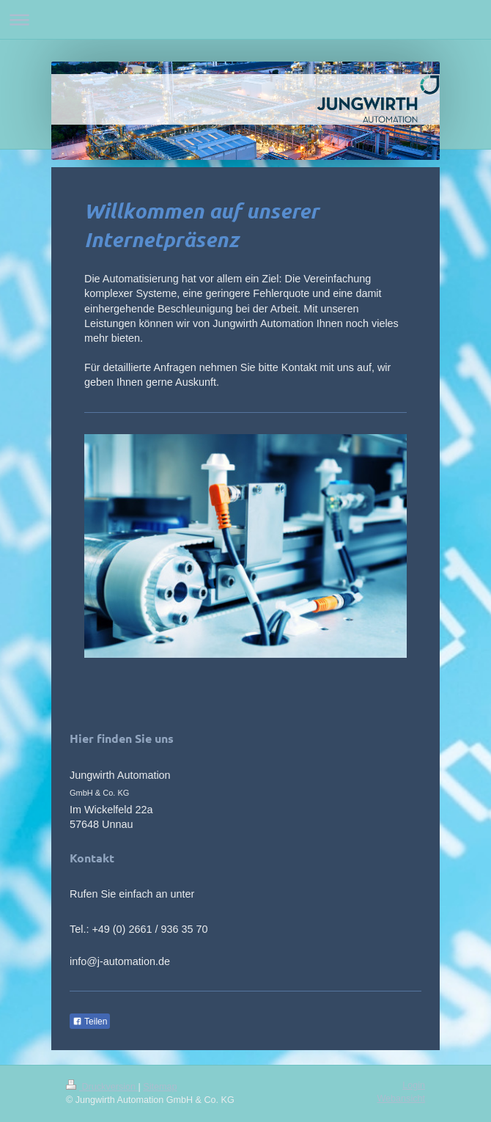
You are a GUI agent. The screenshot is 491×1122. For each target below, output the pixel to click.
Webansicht (401, 1098)
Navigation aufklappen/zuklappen (245, 19)
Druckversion (102, 1087)
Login (413, 1085)
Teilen (90, 1021)
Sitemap (160, 1087)
